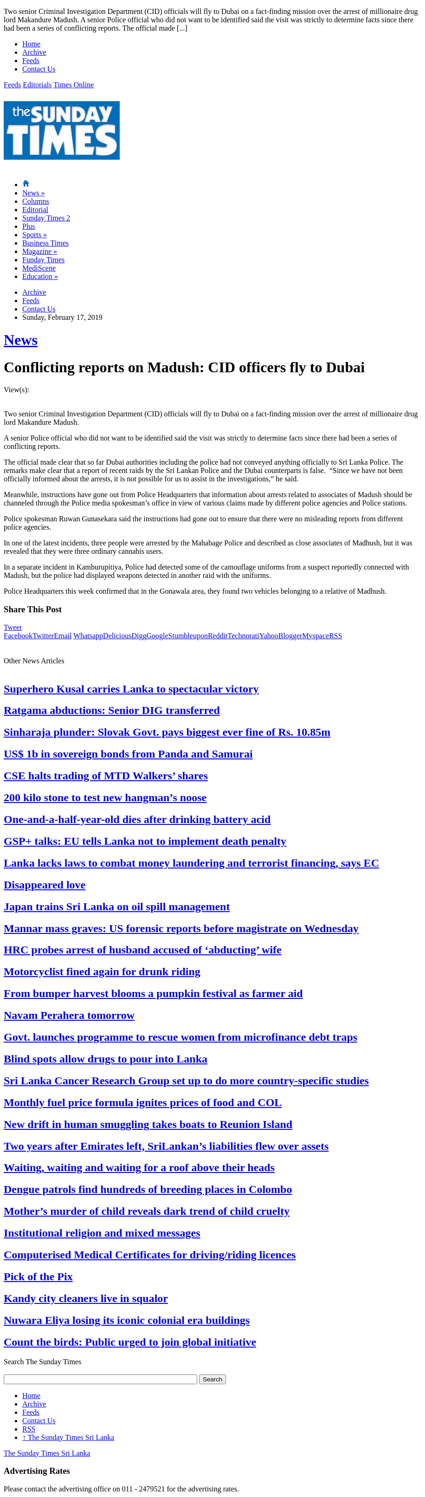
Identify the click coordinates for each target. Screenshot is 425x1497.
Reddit (218, 636)
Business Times (45, 243)
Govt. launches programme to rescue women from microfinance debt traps (180, 1037)
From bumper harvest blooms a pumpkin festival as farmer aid (153, 993)
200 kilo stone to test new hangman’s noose (105, 797)
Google (157, 636)
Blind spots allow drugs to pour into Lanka (105, 1059)
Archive (34, 52)
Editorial (35, 210)
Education (40, 276)
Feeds (30, 61)
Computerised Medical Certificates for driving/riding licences (150, 1255)
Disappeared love (44, 885)
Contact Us (39, 69)
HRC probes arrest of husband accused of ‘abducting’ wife (143, 950)
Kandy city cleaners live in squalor (86, 1298)
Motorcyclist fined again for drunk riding (102, 972)
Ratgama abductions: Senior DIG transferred (112, 710)
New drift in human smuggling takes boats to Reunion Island (148, 1124)
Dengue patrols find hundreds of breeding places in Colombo (148, 1189)
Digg (138, 636)
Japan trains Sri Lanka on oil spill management (117, 907)
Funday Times (43, 260)
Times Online (73, 85)
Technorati (243, 636)
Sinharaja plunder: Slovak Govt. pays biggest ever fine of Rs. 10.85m (167, 732)
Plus (28, 226)
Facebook (18, 636)
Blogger (290, 636)
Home (31, 44)
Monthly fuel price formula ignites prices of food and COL (143, 1102)
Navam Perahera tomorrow (69, 1015)
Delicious (117, 636)
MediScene (39, 268)
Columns (35, 201)
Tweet (13, 627)
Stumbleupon (188, 636)
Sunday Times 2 (46, 218)
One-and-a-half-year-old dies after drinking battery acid (137, 819)
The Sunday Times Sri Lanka (68, 1437)
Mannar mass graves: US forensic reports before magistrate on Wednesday (181, 928)
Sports (34, 235)
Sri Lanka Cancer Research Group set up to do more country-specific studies (186, 1081)
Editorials (37, 85)
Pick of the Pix (38, 1276)
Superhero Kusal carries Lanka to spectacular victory (131, 689)
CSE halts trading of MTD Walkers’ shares (106, 776)
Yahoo (268, 636)
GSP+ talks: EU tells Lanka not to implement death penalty (145, 841)
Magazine (39, 251)
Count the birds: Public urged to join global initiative (130, 1342)
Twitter (43, 636)
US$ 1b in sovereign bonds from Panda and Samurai (128, 754)
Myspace (315, 636)
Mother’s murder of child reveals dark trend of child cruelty (147, 1211)
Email (62, 636)
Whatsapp (88, 636)
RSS (335, 636)
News (33, 193)
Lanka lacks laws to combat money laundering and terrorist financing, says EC (191, 863)
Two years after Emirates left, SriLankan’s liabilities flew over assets (166, 1146)
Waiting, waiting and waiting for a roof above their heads (139, 1167)
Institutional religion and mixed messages (102, 1233)
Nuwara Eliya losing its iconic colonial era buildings (127, 1320)
